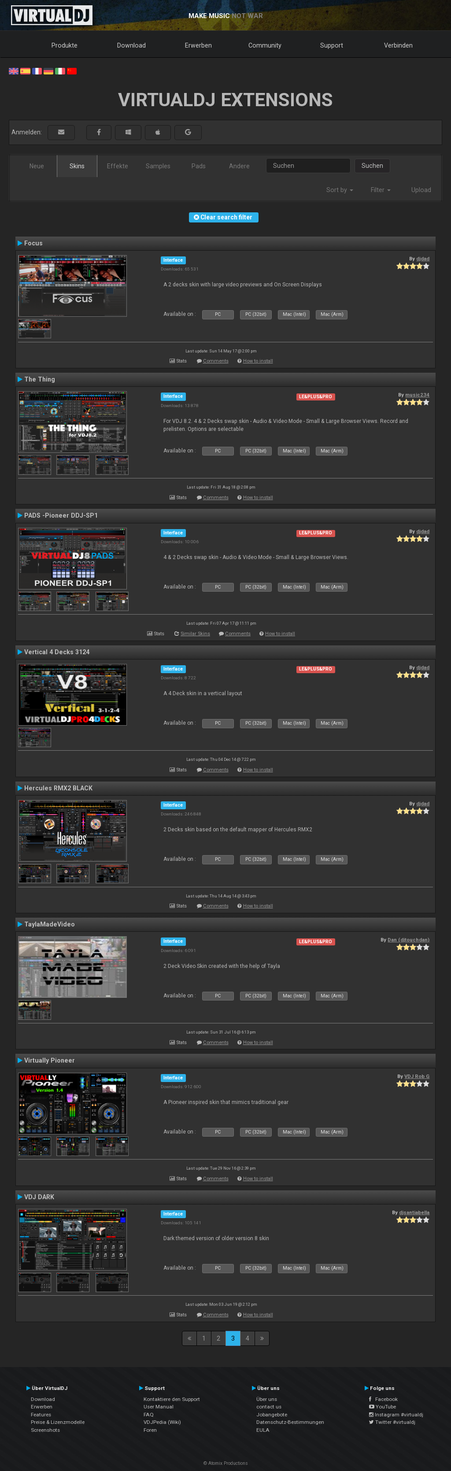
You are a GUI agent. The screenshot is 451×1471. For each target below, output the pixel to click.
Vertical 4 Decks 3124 (56, 652)
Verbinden (398, 45)
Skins (77, 166)
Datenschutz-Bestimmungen (290, 1422)
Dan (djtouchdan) (408, 940)
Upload (421, 189)
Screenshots (45, 1430)
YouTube (382, 1407)
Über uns (266, 1399)
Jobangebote (271, 1415)
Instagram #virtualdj (396, 1415)
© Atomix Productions (225, 1463)
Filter (381, 189)
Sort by (339, 189)
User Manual (159, 1407)
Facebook (383, 1399)
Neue (37, 166)
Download (131, 45)
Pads (199, 166)
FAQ (149, 1415)
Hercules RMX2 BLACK (58, 788)
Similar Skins (195, 634)
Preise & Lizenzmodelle (58, 1422)
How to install (258, 361)
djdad (422, 259)
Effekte (117, 166)
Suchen (372, 165)
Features (41, 1415)
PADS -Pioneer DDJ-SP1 (61, 515)
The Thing (39, 379)
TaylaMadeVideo (49, 924)
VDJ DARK (39, 1197)
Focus (33, 243)
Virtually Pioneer (49, 1060)
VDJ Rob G (416, 1076)
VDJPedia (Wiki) (162, 1422)
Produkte (65, 45)
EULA (263, 1430)
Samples (158, 166)
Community (264, 45)
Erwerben (198, 45)
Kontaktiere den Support (172, 1399)
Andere (239, 166)
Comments (216, 361)
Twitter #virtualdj (392, 1422)
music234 (417, 395)
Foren (150, 1430)
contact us (268, 1407)
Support (331, 45)
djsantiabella (414, 1212)
